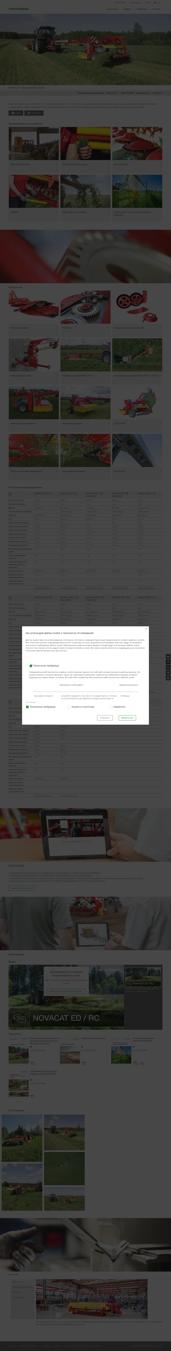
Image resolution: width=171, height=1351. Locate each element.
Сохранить (105, 718)
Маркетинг (119, 706)
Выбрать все (127, 718)
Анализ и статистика (82, 706)
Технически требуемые (46, 665)
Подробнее (31, 702)
